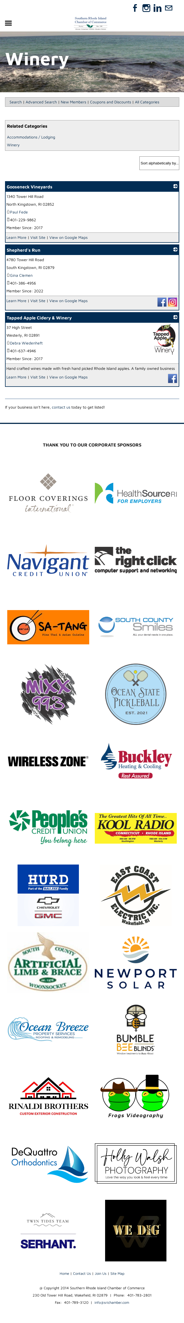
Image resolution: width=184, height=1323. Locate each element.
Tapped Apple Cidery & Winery (39, 317)
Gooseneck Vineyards (29, 186)
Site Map (117, 1273)
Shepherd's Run (23, 250)
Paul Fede (17, 212)
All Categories (147, 101)
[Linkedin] (157, 8)
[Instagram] (146, 8)
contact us (61, 407)
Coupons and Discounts (110, 101)
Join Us (100, 1273)
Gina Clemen (19, 275)
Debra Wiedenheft (24, 343)
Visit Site (37, 237)
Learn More (16, 237)
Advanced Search (41, 101)
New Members (73, 101)
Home (64, 1273)
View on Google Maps (68, 237)
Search (15, 101)
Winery (13, 144)
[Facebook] (135, 8)
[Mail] (169, 8)
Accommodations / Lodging (31, 137)
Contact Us (82, 1273)
